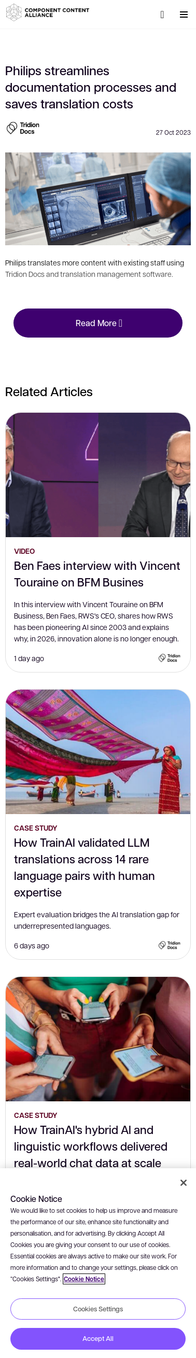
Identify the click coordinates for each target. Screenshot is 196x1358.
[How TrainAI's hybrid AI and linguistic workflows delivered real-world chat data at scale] (98, 1039)
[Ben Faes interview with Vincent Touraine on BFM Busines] (98, 475)
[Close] (183, 1182)
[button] (49, 12)
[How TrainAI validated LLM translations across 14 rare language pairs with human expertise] (98, 752)
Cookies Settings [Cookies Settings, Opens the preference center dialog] (98, 1308)
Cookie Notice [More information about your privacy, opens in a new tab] (84, 1279)
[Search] (162, 14)
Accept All (98, 1338)
